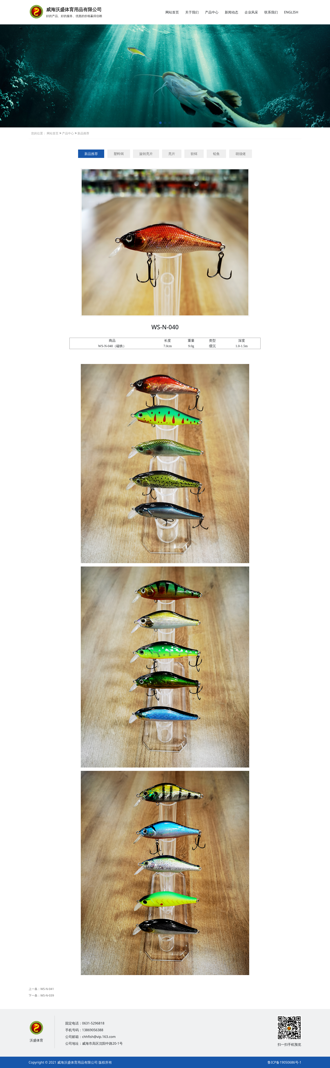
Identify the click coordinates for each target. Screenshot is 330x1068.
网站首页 (172, 12)
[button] (160, 123)
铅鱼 (216, 153)
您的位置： (38, 133)
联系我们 (271, 12)
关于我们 (192, 12)
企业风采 (251, 12)
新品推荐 (83, 133)
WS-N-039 (47, 995)
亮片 (171, 153)
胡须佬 (241, 153)
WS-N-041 (47, 989)
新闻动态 (231, 12)
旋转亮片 (146, 153)
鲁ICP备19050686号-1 (284, 1062)
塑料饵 (119, 153)
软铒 (194, 153)
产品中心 (211, 12)
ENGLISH (291, 12)
